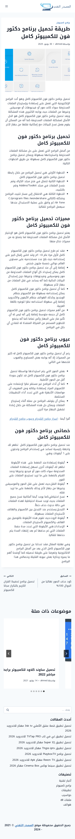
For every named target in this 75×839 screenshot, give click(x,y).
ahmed (58, 44)
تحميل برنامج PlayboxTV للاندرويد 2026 (48, 753)
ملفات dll (65, 799)
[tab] (44, 691)
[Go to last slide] (66, 653)
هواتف (67, 804)
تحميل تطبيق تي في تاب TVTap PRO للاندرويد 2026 (40, 736)
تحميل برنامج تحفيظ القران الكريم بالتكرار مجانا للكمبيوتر (19, 583)
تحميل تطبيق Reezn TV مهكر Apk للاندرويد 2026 (41, 759)
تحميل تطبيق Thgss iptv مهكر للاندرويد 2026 (44, 748)
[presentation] (37, 641)
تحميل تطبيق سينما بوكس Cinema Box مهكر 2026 (40, 765)
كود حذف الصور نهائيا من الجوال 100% (55, 581)
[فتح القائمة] (7, 6)
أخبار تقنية (65, 780)
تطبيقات (66, 790)
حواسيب (66, 795)
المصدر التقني (24, 825)
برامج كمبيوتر (63, 22)
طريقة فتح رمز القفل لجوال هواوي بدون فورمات (41, 672)
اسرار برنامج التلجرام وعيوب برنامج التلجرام (34, 418)
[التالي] (8, 653)
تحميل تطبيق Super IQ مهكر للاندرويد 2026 (45, 742)
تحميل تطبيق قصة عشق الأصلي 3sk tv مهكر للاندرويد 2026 (39, 728)
